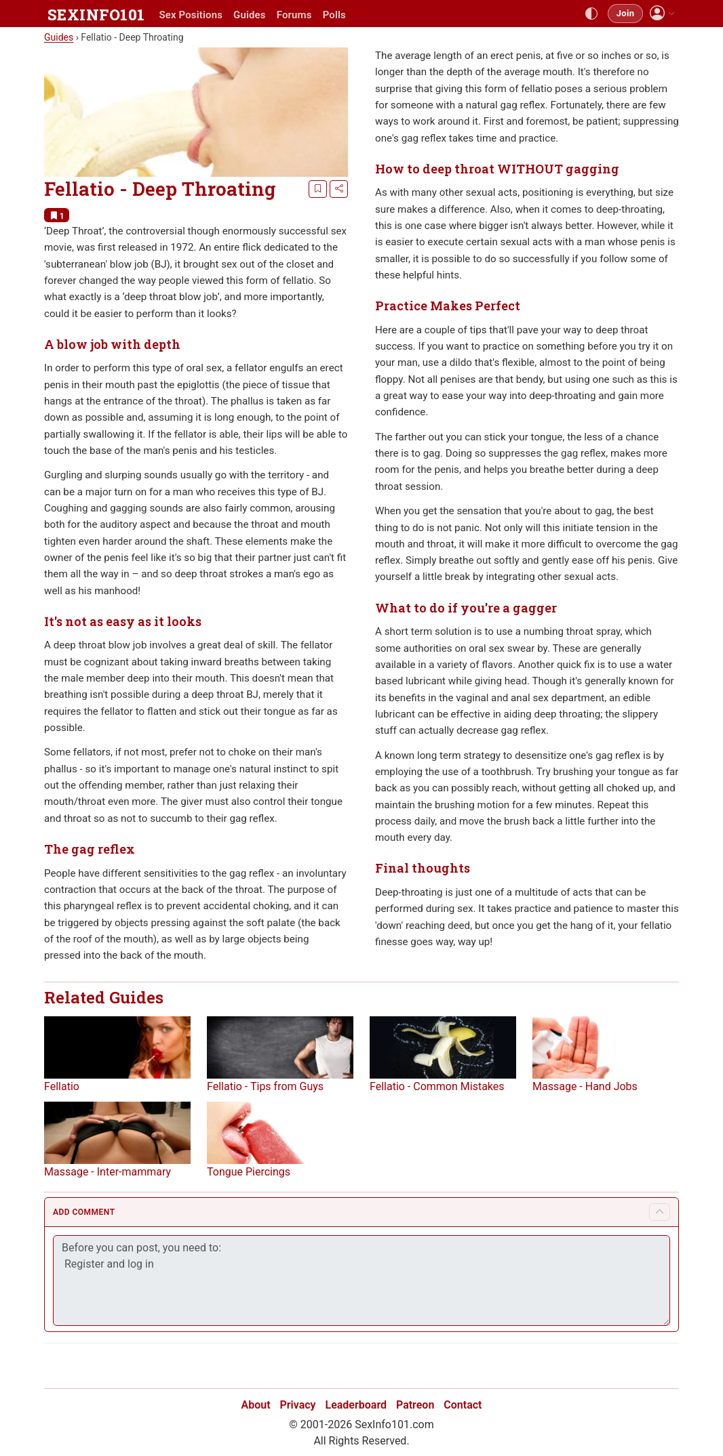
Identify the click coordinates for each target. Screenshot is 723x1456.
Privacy (298, 1404)
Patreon (415, 1404)
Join (625, 13)
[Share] (339, 189)
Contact (463, 1404)
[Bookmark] (318, 189)
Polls (334, 15)
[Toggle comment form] (659, 1213)
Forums (294, 15)
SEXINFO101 (95, 14)
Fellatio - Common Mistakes (437, 1086)
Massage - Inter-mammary (107, 1171)
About (256, 1404)
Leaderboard (356, 1404)
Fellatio (61, 1086)
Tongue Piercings (248, 1171)
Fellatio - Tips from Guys (265, 1086)
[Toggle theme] (591, 13)
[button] (662, 13)
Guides (249, 15)
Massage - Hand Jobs (585, 1086)
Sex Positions (190, 15)
